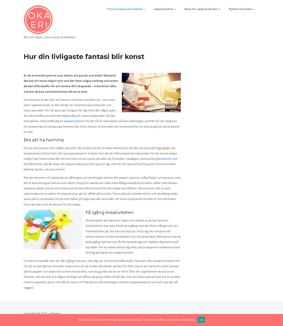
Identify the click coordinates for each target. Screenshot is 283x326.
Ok (201, 319)
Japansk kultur (163, 9)
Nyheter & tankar (240, 9)
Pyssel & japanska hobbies (124, 9)
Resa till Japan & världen (201, 9)
